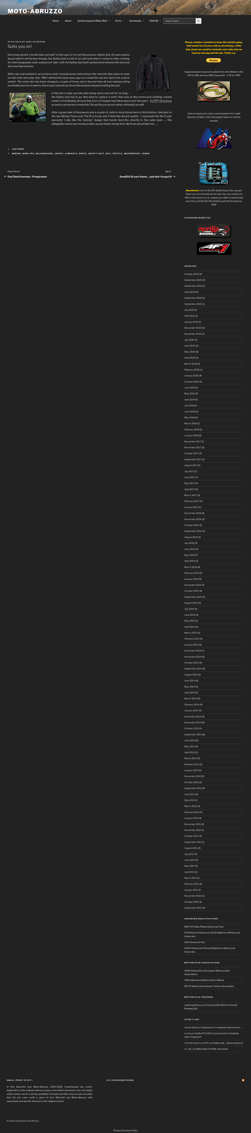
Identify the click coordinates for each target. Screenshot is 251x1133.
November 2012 (192, 776)
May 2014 (189, 686)
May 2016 (189, 555)
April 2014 (189, 692)
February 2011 (191, 883)
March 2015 (190, 632)
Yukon (146, 153)
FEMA (187, 970)
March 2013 (190, 758)
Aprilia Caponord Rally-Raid (93, 20)
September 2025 (193, 280)
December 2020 (193, 327)
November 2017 (192, 447)
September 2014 (193, 668)
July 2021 (189, 309)
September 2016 (193, 531)
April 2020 (189, 357)
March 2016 (190, 567)
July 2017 (189, 471)
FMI (186, 980)
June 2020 (189, 345)
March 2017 (190, 495)
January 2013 (191, 770)
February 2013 (191, 764)
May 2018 (189, 417)
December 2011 (192, 824)
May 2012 (189, 800)
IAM (186, 942)
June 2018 (189, 411)
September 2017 (193, 459)
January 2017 (191, 507)
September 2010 (193, 907)
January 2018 (191, 435)
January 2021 (191, 321)
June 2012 (189, 794)
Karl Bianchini (35, 42)
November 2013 (192, 722)
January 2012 (191, 818)
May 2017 (189, 483)
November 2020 (193, 333)
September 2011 (193, 842)
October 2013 (191, 728)
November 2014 (192, 656)
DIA (186, 932)
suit (108, 153)
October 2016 (191, 525)
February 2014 (191, 704)
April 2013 (189, 752)
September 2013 (193, 734)
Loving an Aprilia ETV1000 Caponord (203, 1033)
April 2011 (189, 872)
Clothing (18, 149)
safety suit (96, 153)
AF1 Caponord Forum (120, 1080)
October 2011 (191, 836)
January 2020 (191, 375)
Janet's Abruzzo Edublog (196, 1027)
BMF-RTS (189, 926)
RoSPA (188, 948)
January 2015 (191, 644)
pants (83, 153)
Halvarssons (44, 153)
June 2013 (189, 740)
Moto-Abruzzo (35, 11)
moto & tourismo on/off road (199, 1043)
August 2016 (191, 537)
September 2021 (193, 304)
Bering (16, 153)
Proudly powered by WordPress (23, 1120)
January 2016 (191, 579)
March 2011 (190, 877)
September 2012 (193, 788)
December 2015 (192, 585)
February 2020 (192, 369)
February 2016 (191, 573)
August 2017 (191, 465)
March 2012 (190, 806)
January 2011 (191, 889)
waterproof (132, 153)
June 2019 (189, 387)
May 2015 (189, 620)
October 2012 (191, 782)
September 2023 (193, 285)
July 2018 (189, 405)
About (68, 20)
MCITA (188, 986)
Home (56, 20)
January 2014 (191, 710)
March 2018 (190, 423)
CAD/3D (155, 20)
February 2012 (191, 812)
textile (118, 153)
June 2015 (189, 614)
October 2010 (191, 901)
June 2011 (189, 860)
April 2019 (189, 399)
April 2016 (189, 561)
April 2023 (189, 292)
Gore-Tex (28, 153)
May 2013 (189, 746)
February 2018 (191, 429)
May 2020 (189, 351)
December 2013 (192, 716)
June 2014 (189, 680)
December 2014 (192, 650)
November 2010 (193, 895)
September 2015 (193, 597)
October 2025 (191, 274)
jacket (59, 153)
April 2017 (189, 489)
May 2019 (189, 393)
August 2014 (191, 674)
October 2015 (191, 590)
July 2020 (189, 339)
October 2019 (191, 381)
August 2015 (191, 602)
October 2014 (191, 662)
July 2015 (189, 609)
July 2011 (189, 854)
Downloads (137, 20)
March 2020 (190, 363)
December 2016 (192, 513)
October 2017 (191, 453)
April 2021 (189, 315)
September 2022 (193, 297)
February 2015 (191, 638)
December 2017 (192, 441)
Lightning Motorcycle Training (199, 1005)
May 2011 (189, 866)
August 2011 (190, 848)
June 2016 (189, 549)
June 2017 (189, 477)
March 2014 (190, 698)
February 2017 (191, 501)
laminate (71, 153)
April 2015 (189, 626)
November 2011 (192, 830)
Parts (119, 20)
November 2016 (192, 519)
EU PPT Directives (161, 100)
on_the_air (189, 1048)
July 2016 (189, 543)
